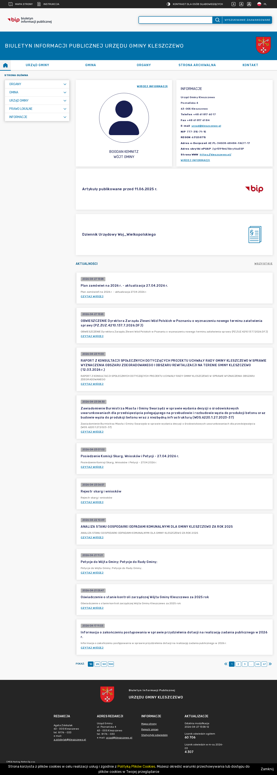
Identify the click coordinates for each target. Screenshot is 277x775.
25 (97, 664)
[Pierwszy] (226, 664)
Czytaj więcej (92, 296)
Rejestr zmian (149, 729)
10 (90, 664)
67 (264, 664)
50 (104, 664)
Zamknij (267, 769)
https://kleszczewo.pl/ (216, 154)
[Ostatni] (270, 664)
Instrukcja (48, 4)
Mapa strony (21, 4)
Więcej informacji (195, 160)
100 (111, 664)
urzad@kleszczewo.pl (206, 125)
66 (257, 664)
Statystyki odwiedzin (154, 735)
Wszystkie (263, 263)
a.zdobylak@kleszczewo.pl (70, 739)
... (251, 664)
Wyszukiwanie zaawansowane (248, 19)
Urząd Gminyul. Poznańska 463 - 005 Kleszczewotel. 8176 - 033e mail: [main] (115, 730)
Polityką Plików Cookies (136, 766)
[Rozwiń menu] (65, 84)
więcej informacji (152, 86)
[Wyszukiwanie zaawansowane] (175, 20)
